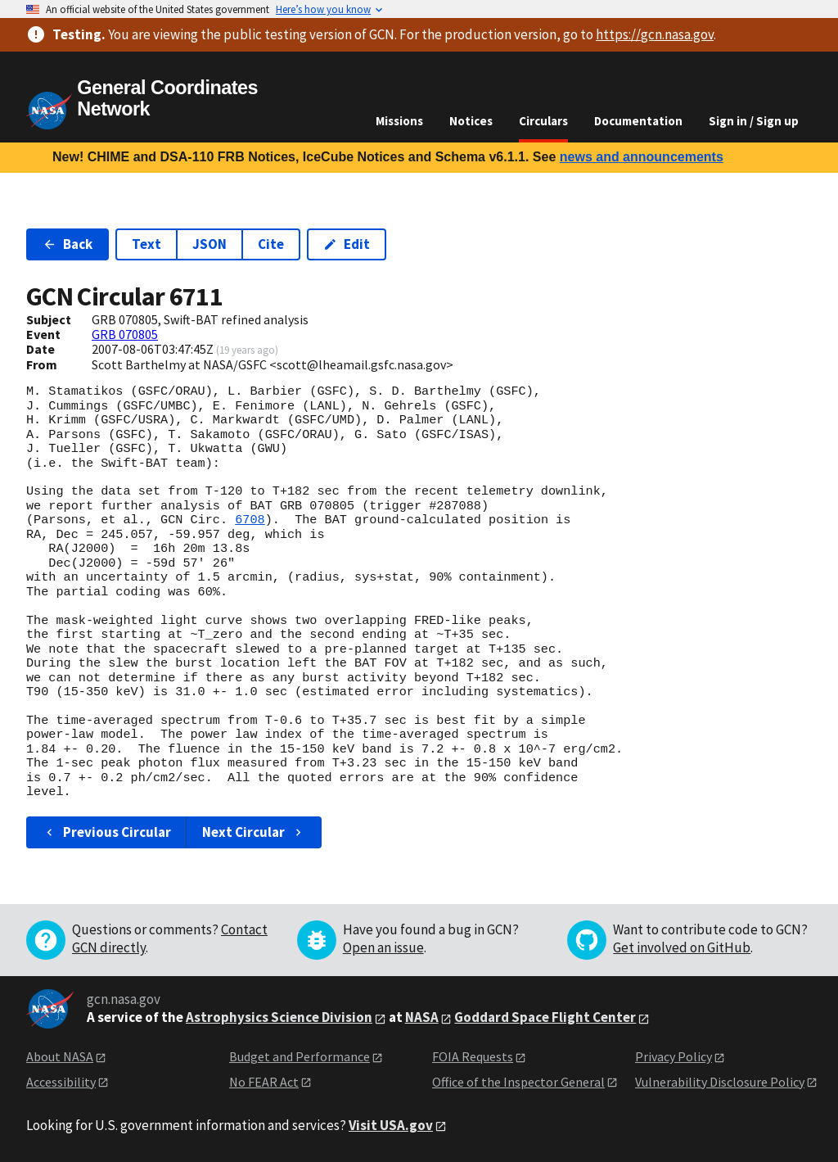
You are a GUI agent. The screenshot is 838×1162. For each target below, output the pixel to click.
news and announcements (641, 157)
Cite (271, 244)
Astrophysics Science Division (279, 1017)
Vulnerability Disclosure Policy (719, 1082)
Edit (346, 244)
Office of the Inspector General (518, 1082)
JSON (209, 244)
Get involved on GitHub (681, 947)
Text (146, 244)
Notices (471, 121)
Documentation (638, 121)
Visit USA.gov (391, 1125)
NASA (422, 1017)
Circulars (543, 121)
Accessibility (61, 1082)
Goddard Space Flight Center (545, 1017)
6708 (249, 520)
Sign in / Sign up (754, 121)
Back (67, 244)
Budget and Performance (299, 1056)
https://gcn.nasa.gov (655, 34)
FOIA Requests (472, 1056)
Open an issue (383, 947)
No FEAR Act (264, 1082)
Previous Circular (107, 832)
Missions (399, 121)
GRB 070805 (125, 334)
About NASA (59, 1056)
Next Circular (253, 832)
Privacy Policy (673, 1056)
